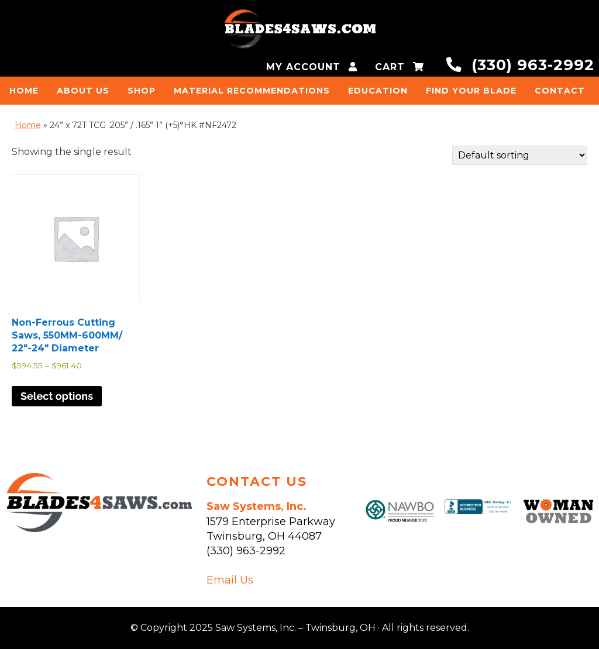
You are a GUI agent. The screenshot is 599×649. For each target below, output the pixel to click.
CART (399, 67)
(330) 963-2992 (520, 65)
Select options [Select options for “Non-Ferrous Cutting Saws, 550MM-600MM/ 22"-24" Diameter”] (56, 396)
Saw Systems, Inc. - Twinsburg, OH (299, 32)
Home (28, 125)
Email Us (229, 580)
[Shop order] (519, 155)
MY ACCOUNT (311, 67)
